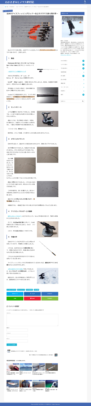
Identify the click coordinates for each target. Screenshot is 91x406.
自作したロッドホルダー (15, 216)
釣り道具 (37, 289)
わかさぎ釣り (64, 60)
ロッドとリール (21, 289)
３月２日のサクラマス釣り (15, 269)
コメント (9, 313)
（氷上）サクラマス (12, 289)
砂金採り (63, 90)
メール (9, 333)
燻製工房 (63, 83)
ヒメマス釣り (64, 64)
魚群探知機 (63, 71)
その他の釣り (29, 289)
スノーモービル (64, 86)
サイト (8, 338)
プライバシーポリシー (66, 54)
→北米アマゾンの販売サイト (16, 71)
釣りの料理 (63, 79)
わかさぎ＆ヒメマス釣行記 (19, 2)
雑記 (62, 94)
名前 (8, 327)
